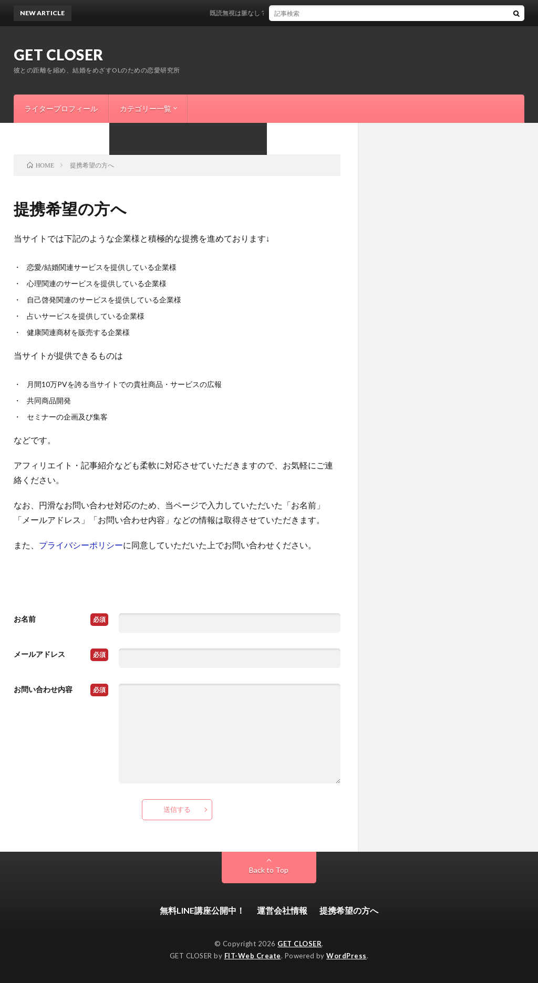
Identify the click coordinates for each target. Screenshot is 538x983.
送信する (177, 809)
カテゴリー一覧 (145, 108)
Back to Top (268, 869)
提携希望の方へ (348, 910)
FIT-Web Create (252, 955)
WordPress (346, 955)
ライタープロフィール (61, 108)
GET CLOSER (59, 54)
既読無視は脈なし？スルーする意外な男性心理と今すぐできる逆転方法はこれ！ (328, 13)
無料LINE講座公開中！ (202, 910)
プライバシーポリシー (81, 545)
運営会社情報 (282, 910)
